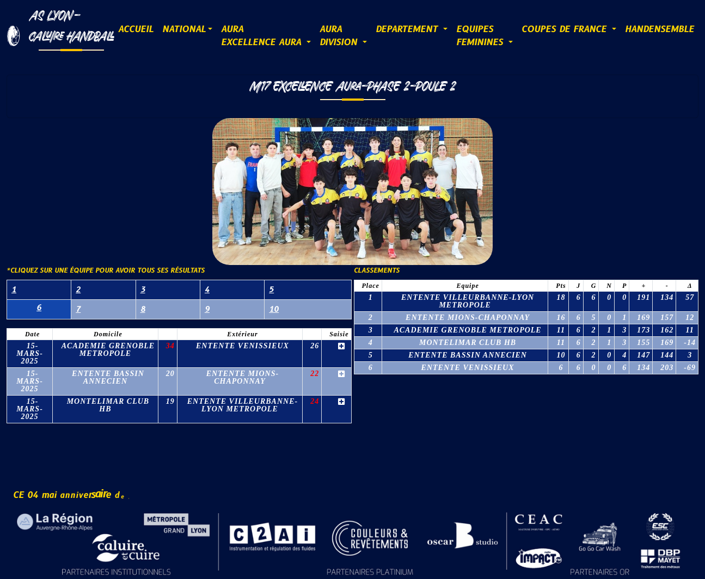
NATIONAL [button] (184, 29)
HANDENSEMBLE (659, 29)
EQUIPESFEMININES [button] (481, 35)
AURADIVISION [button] (340, 35)
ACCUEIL (136, 29)
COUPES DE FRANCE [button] (566, 29)
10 (274, 309)
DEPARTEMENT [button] (408, 29)
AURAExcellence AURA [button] (262, 35)
